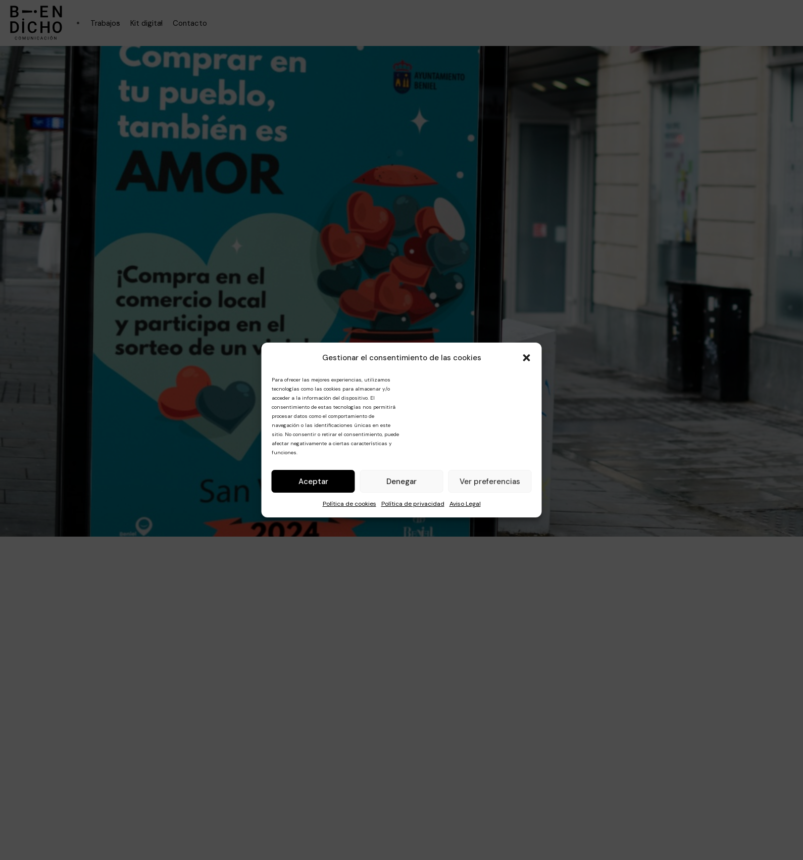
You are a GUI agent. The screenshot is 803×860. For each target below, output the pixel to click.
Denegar (401, 481)
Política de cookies (349, 504)
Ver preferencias (490, 481)
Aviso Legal (465, 504)
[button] (527, 358)
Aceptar (313, 481)
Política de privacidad (412, 504)
